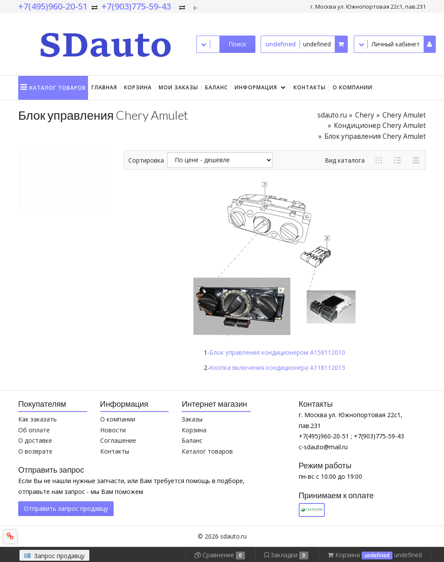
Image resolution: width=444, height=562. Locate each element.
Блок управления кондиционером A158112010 (277, 352)
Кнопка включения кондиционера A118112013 (277, 367)
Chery (364, 115)
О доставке (35, 440)
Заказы (192, 419)
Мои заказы (178, 87)
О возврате (35, 451)
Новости (113, 430)
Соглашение (118, 440)
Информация (256, 87)
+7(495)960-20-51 (53, 6)
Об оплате (34, 430)
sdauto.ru (332, 115)
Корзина (138, 87)
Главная (104, 87)
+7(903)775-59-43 (136, 6)
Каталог (57, 87)
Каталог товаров (207, 451)
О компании (352, 87)
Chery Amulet (404, 115)
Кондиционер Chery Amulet (380, 125)
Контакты (310, 87)
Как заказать (37, 419)
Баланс (216, 87)
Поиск (237, 44)
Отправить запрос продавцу (66, 508)
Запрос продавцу (54, 556)
